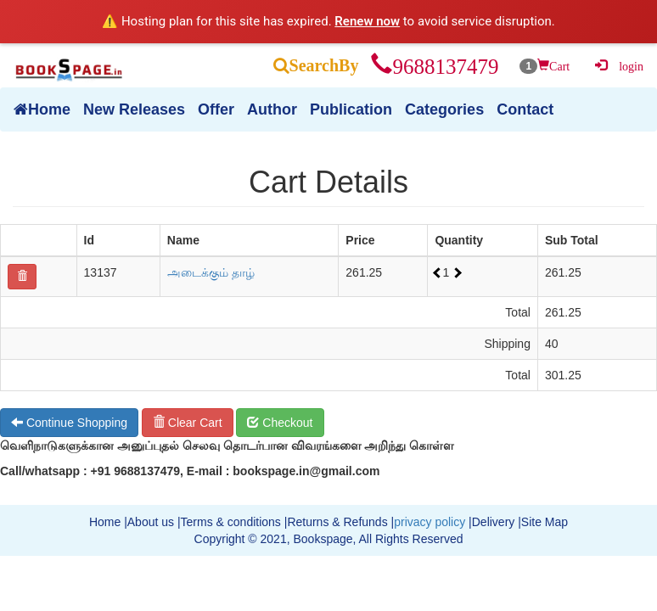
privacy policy (429, 522)
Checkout (279, 422)
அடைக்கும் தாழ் (211, 272)
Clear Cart (187, 422)
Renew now (367, 21)
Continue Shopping (69, 422)
